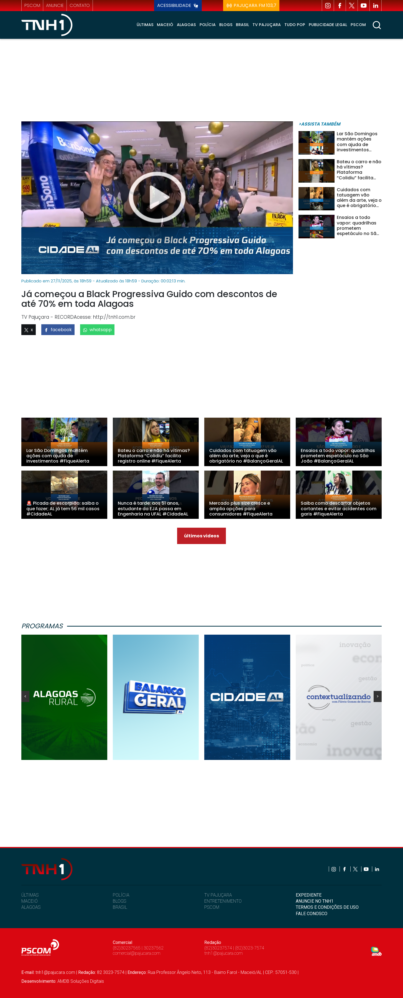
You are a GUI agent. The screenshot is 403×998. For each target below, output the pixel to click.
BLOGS (119, 901)
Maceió (165, 24)
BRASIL (120, 907)
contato (80, 5)
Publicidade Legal (328, 24)
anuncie (55, 5)
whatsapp (97, 329)
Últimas (145, 24)
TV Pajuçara (266, 24)
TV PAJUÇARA (218, 895)
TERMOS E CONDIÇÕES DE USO (327, 907)
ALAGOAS (30, 907)
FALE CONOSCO (311, 913)
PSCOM (211, 907)
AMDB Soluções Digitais (80, 981)
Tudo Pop (294, 24)
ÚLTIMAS (30, 895)
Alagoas (186, 24)
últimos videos (201, 536)
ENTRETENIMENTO (223, 901)
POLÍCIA (121, 895)
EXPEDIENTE (309, 895)
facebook (58, 329)
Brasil (242, 24)
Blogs (226, 24)
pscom (32, 5)
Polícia (208, 24)
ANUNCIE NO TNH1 (314, 901)
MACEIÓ (29, 901)
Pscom (358, 24)
